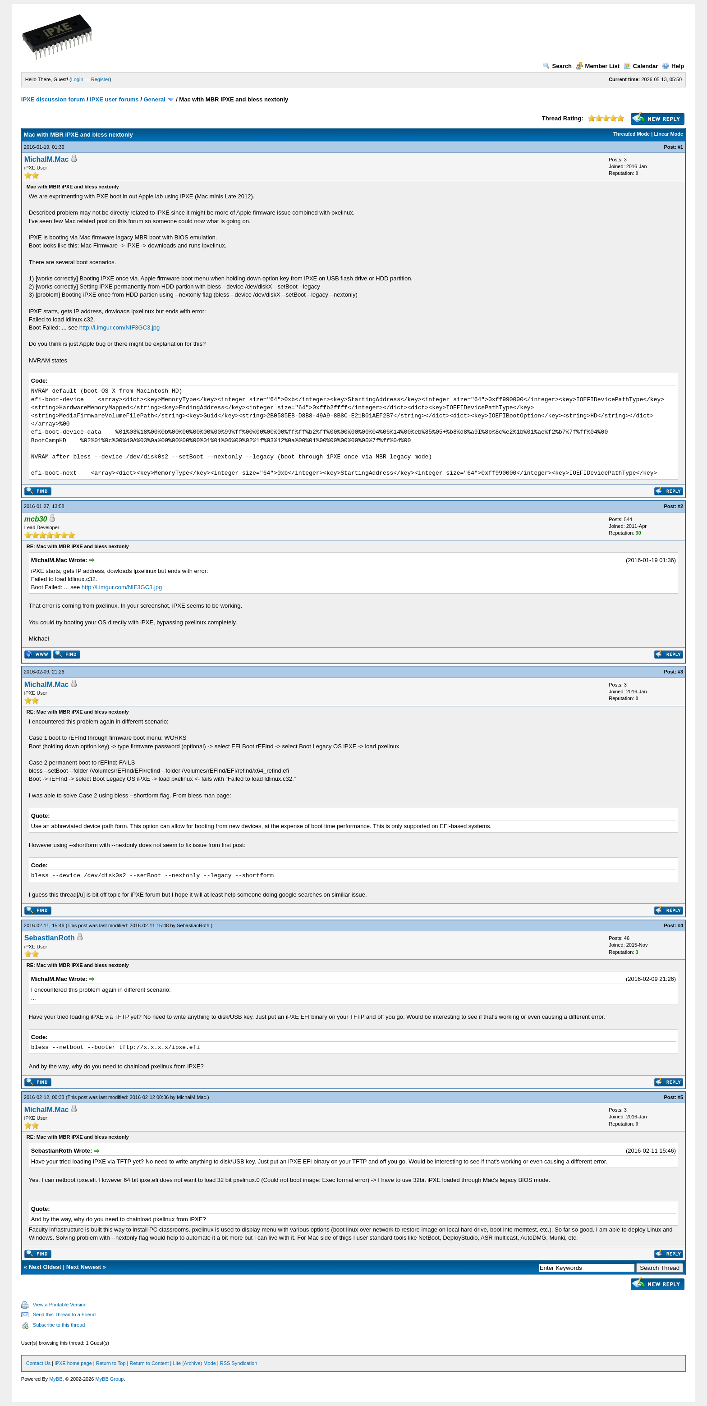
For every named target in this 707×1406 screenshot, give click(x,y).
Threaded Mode (631, 134)
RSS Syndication (238, 1363)
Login (77, 79)
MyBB (55, 1379)
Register (100, 79)
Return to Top (111, 1363)
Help (673, 66)
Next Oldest (45, 1267)
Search (557, 66)
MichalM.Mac (46, 159)
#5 (680, 1097)
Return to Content (149, 1363)
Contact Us (38, 1363)
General (154, 99)
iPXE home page (73, 1363)
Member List (598, 66)
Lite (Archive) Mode (194, 1363)
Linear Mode (668, 134)
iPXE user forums (114, 99)
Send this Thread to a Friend (64, 1314)
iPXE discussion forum (53, 99)
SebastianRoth (193, 925)
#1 (680, 147)
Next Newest (83, 1267)
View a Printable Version (60, 1304)
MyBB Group (109, 1379)
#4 (680, 925)
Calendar (641, 66)
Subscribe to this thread (59, 1325)
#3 (680, 671)
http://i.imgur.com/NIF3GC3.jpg (119, 327)
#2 (680, 506)
